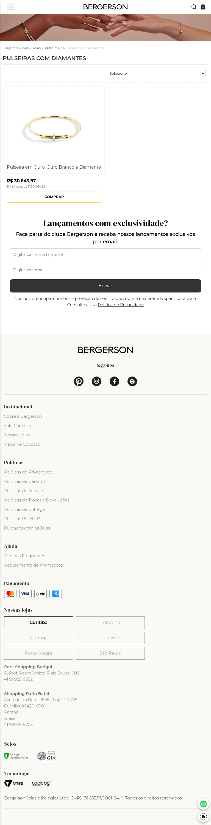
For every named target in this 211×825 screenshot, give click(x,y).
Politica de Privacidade (121, 304)
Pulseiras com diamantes (83, 48)
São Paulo (110, 653)
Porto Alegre (38, 653)
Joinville (110, 637)
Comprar (54, 196)
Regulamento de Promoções (33, 565)
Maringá (39, 637)
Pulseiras (52, 48)
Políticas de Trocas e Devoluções (37, 500)
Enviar (105, 285)
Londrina (110, 622)
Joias (37, 48)
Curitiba (39, 622)
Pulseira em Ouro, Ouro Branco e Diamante (54, 167)
